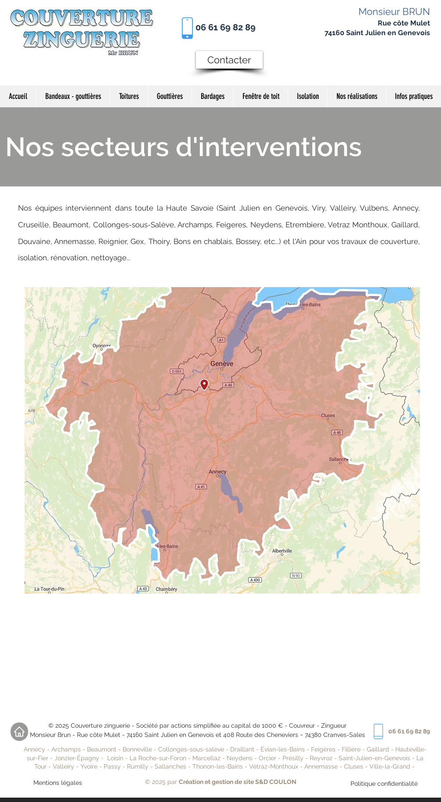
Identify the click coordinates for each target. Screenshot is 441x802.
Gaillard (378, 749)
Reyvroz (321, 758)
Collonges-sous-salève (192, 749)
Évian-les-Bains (282, 749)
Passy (113, 766)
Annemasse (321, 766)
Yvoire (89, 766)
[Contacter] (229, 60)
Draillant (242, 749)
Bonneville (137, 749)
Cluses (353, 766)
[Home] (19, 731)
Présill (291, 758)
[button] (356, 96)
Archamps (66, 749)
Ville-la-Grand (389, 766)
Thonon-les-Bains (217, 766)
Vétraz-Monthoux (273, 766)
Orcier (267, 758)
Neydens (240, 758)
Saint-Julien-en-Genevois (374, 758)
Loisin (115, 758)
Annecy (34, 749)
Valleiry (63, 766)
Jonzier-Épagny (76, 758)
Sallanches (170, 766)
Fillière (352, 749)
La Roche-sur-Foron (158, 758)
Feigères (323, 749)
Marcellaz (206, 758)
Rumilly (137, 766)
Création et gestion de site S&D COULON (237, 781)
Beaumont (101, 749)
